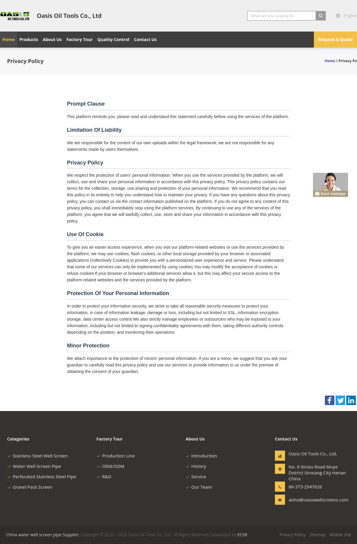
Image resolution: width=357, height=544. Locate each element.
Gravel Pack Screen (29, 487)
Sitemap (317, 534)
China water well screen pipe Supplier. (43, 534)
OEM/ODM (110, 466)
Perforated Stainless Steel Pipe (41, 476)
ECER (242, 534)
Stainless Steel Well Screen (37, 456)
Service (196, 476)
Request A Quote (335, 39)
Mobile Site (340, 534)
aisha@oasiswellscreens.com (307, 500)
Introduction (201, 456)
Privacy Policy (293, 534)
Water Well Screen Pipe (34, 466)
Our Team (199, 487)
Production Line (115, 456)
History (196, 466)
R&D (103, 476)
